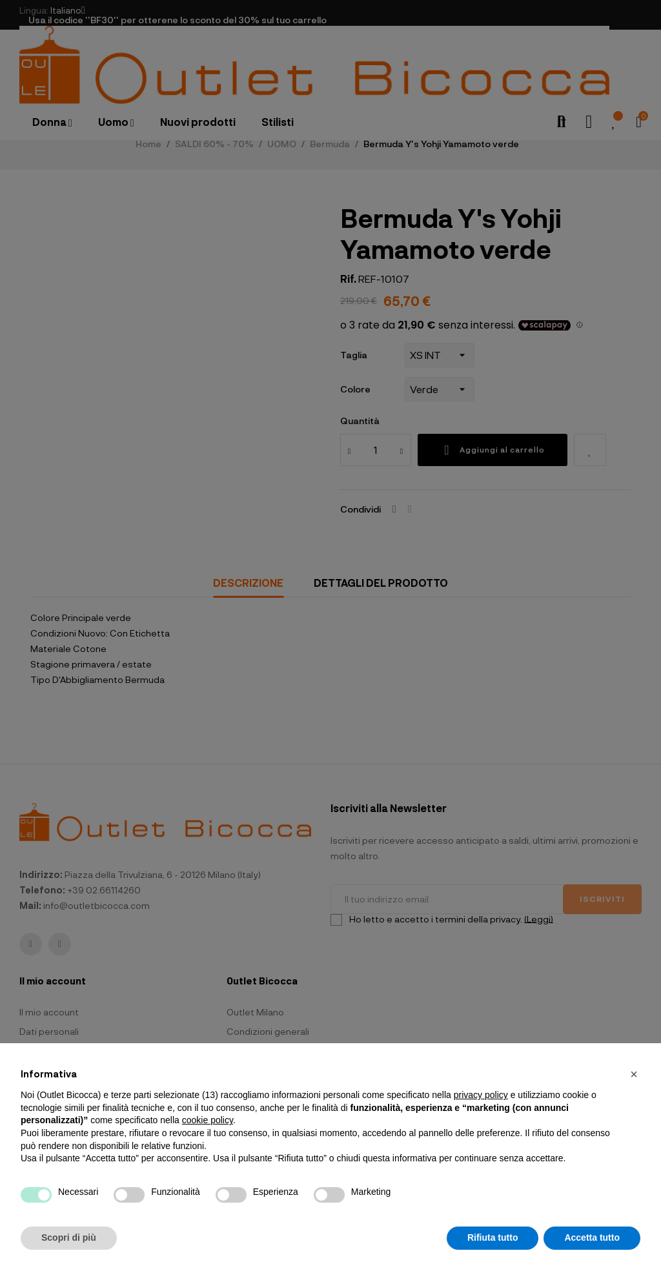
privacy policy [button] (481, 1095)
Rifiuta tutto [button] (492, 1237)
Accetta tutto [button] (592, 1237)
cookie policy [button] (207, 1120)
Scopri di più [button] (68, 1237)
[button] (634, 1074)
